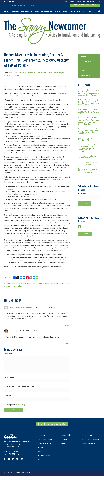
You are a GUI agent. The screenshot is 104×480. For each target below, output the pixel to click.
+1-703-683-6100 (14, 455)
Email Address (83, 197)
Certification (26, 15)
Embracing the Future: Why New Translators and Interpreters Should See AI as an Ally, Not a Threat (88, 96)
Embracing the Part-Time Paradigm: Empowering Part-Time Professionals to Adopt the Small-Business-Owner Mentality (88, 124)
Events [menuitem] (40, 451)
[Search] (99, 15)
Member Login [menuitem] (65, 439)
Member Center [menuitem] (44, 460)
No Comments (42, 77)
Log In (98, 1)
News (65, 15)
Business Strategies (56, 77)
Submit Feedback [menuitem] (88, 447)
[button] (85, 8)
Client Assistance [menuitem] (44, 447)
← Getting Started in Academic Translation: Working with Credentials (20, 288)
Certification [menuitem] (42, 439)
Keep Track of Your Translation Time (85, 143)
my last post (10, 90)
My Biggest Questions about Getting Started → (54, 288)
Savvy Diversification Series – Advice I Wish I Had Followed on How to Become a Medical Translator (88, 152)
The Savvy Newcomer (27, 77)
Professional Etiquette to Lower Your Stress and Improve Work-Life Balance (88, 115)
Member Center (75, 15)
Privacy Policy (20, 409)
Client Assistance (11, 15)
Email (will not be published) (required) (19, 390)
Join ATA (65, 1)
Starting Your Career (11, 79)
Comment (8, 358)
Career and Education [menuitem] (46, 443)
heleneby (13, 335)
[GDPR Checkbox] (4, 408)
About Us (87, 15)
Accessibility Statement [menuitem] (90, 443)
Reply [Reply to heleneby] (67, 347)
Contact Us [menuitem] (64, 443)
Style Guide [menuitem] (85, 79)
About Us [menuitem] (41, 464)
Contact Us (90, 1)
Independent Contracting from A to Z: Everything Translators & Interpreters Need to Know (88, 106)
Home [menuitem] (83, 60)
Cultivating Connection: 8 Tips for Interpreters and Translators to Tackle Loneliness (88, 135)
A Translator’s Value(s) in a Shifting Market (88, 161)
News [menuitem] (40, 455)
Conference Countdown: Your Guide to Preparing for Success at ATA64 (88, 174)
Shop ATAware (81, 1)
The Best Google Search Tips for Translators (87, 167)
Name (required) (10, 381)
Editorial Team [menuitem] (86, 65)
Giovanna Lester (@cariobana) (21, 311)
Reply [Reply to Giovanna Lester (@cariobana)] (67, 329)
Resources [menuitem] (85, 70)
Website (7, 399)
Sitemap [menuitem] (63, 447)
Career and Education (43, 15)
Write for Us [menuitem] (85, 75)
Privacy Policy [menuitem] (87, 439)
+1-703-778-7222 (12, 458)
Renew (72, 1)
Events (57, 15)
